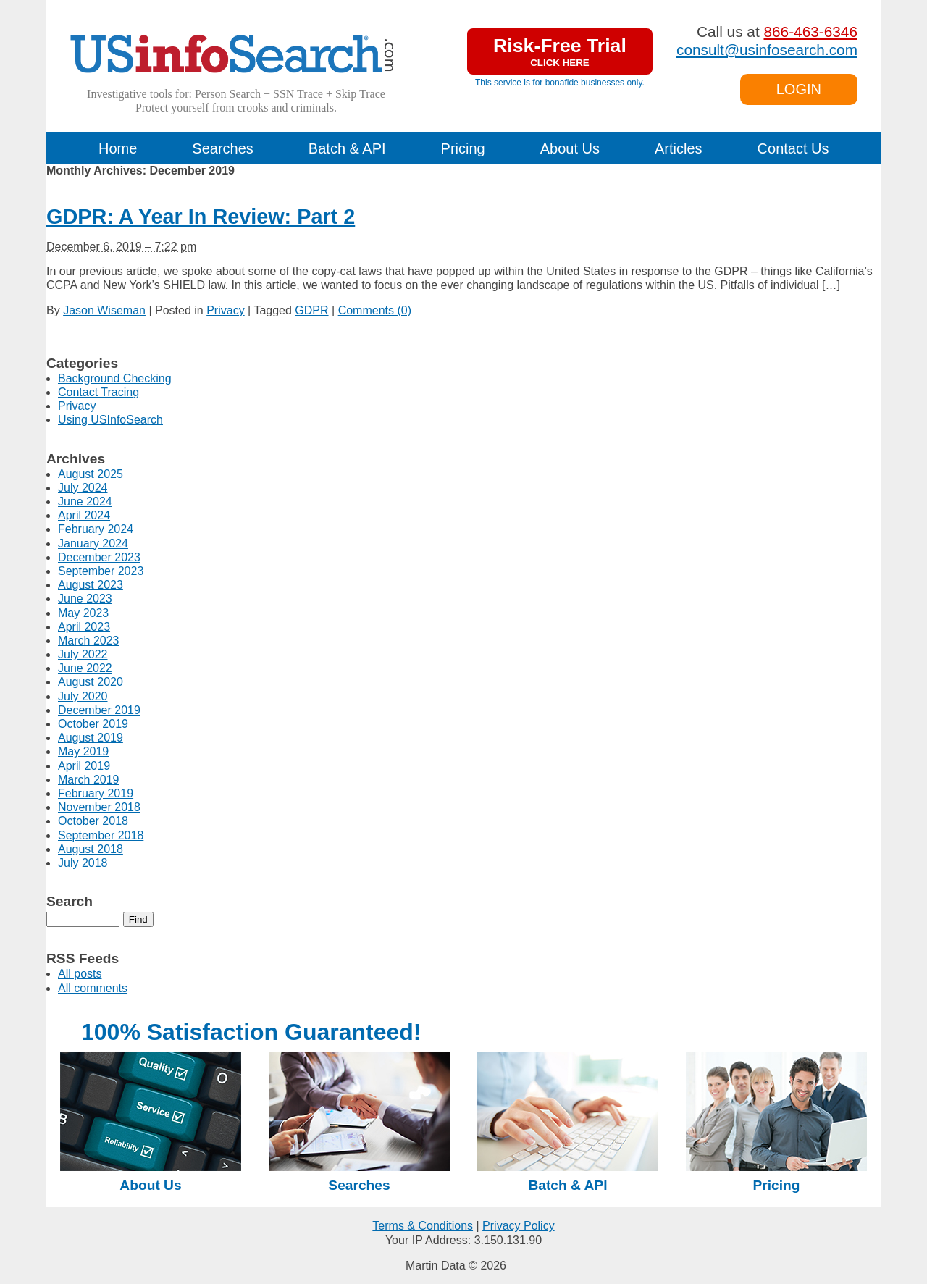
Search (69, 901)
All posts (79, 974)
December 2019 (99, 710)
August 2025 (90, 474)
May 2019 (83, 751)
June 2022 (85, 668)
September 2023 (100, 571)
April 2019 (84, 766)
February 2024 (95, 529)
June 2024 (85, 501)
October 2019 (93, 724)
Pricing (463, 148)
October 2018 (93, 821)
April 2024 (84, 515)
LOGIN (798, 89)
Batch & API (347, 148)
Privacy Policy (518, 1226)
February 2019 (95, 793)
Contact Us (793, 148)
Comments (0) (374, 310)
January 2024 (93, 543)
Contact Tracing (98, 392)
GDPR (311, 310)
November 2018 (99, 807)
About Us (570, 148)
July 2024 (83, 488)
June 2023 (85, 598)
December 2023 (99, 557)
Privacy (225, 310)
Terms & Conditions (422, 1226)
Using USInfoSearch (110, 420)
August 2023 (90, 585)
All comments (92, 988)
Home (117, 148)
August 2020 (90, 682)
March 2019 (88, 779)
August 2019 (90, 737)
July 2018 (83, 863)
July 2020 (83, 696)
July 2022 (83, 654)
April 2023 (84, 627)
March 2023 (88, 640)
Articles (678, 148)
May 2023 (83, 613)
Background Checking (115, 378)
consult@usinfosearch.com (766, 49)
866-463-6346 (810, 31)
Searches (222, 148)
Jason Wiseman (104, 310)
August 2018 (90, 849)
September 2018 (100, 835)
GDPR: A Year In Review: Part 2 (200, 216)
